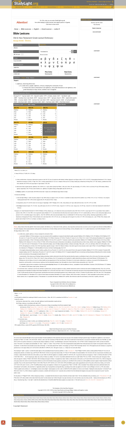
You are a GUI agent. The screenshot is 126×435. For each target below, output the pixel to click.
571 (32, 96)
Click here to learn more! (52, 24)
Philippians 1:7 (31, 248)
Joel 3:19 (48, 252)
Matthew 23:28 (99, 236)
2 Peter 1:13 (95, 245)
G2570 (30, 325)
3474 (35, 98)
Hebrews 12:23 (100, 240)
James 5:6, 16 (75, 238)
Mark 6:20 (98, 243)
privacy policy (48, 419)
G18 (22, 325)
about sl (81, 419)
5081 (15, 100)
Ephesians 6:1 (24, 248)
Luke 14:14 (29, 238)
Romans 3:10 (96, 258)
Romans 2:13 (43, 266)
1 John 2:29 (90, 262)
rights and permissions (62, 419)
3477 (48, 98)
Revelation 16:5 (46, 270)
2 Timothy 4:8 (83, 272)
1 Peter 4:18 (33, 240)
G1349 (19, 61)
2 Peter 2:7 (39, 242)
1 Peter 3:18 (36, 258)
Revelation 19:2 (33, 274)
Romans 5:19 (57, 264)
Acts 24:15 (54, 240)
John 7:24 (100, 272)
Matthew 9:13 (105, 242)
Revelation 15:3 (58, 274)
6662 (62, 100)
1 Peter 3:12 (82, 238)
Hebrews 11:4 (30, 242)
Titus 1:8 (103, 268)
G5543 (38, 325)
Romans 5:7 (46, 238)
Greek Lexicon (46, 29)
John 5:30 (95, 272)
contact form (90, 422)
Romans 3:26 (65, 260)
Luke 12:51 (106, 274)
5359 (47, 100)
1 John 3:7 (87, 238)
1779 (45, 96)
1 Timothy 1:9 (68, 238)
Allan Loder (70, 392)
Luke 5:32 (24, 243)
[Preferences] (112, 7)
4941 (63, 98)
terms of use (38, 419)
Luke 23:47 (29, 252)
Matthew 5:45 (47, 240)
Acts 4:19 (63, 248)
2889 (15, 98)
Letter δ (57, 29)
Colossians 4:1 (84, 274)
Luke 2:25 (55, 243)
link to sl (88, 419)
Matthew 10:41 (82, 236)
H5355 (65, 297)
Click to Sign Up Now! (104, 1)
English (36, 29)
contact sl (74, 419)
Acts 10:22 (37, 245)
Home (16, 29)
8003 (57, 102)
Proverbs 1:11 (55, 250)
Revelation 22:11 (101, 238)
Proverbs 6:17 (42, 252)
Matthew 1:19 (28, 236)
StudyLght (23, 3)
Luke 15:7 (29, 243)
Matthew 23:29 (92, 240)
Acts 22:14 (30, 258)
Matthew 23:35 (22, 242)
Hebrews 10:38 (25, 266)
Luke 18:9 (35, 238)
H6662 (24, 297)
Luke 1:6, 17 (24, 238)
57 (20, 96)
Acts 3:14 (55, 258)
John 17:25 (64, 270)
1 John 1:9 (19, 272)
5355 (29, 100)
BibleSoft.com (72, 286)
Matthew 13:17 (84, 240)
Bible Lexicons (26, 29)
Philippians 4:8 (104, 245)
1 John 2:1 (42, 258)
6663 (15, 102)
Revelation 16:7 (25, 274)
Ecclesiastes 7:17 (36, 243)
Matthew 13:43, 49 (90, 236)
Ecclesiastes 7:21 (103, 258)
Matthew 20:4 (62, 276)
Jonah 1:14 (54, 252)
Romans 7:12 (45, 254)
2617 (58, 96)
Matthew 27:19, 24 (91, 250)
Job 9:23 (61, 250)
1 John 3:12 (57, 245)
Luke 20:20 (40, 238)
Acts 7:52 (25, 258)
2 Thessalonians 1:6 (42, 276)
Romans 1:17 (103, 264)
